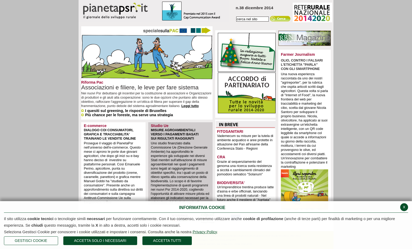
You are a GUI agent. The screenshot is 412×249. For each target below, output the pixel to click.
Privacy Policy (205, 232)
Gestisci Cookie (31, 240)
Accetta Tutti (167, 240)
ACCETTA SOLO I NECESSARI (100, 240)
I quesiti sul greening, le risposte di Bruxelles (123, 111)
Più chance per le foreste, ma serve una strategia (127, 115)
